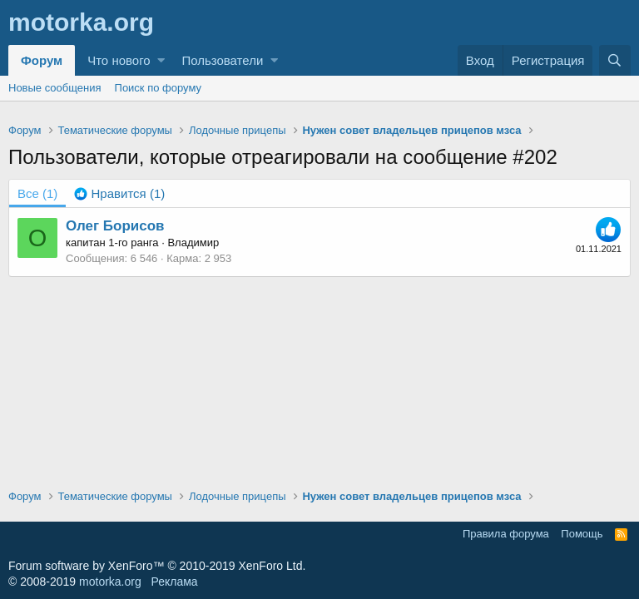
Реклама (174, 581)
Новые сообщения (55, 88)
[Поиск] (615, 60)
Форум (41, 60)
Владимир (193, 242)
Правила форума (506, 533)
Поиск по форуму (158, 88)
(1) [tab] (37, 193)
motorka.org (110, 581)
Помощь (581, 533)
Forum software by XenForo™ (156, 565)
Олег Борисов (115, 226)
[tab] (119, 193)
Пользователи (222, 60)
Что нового (118, 60)
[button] (161, 60)
